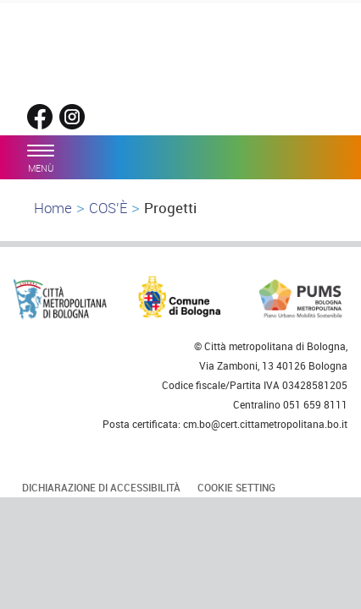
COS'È (108, 207)
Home (53, 207)
